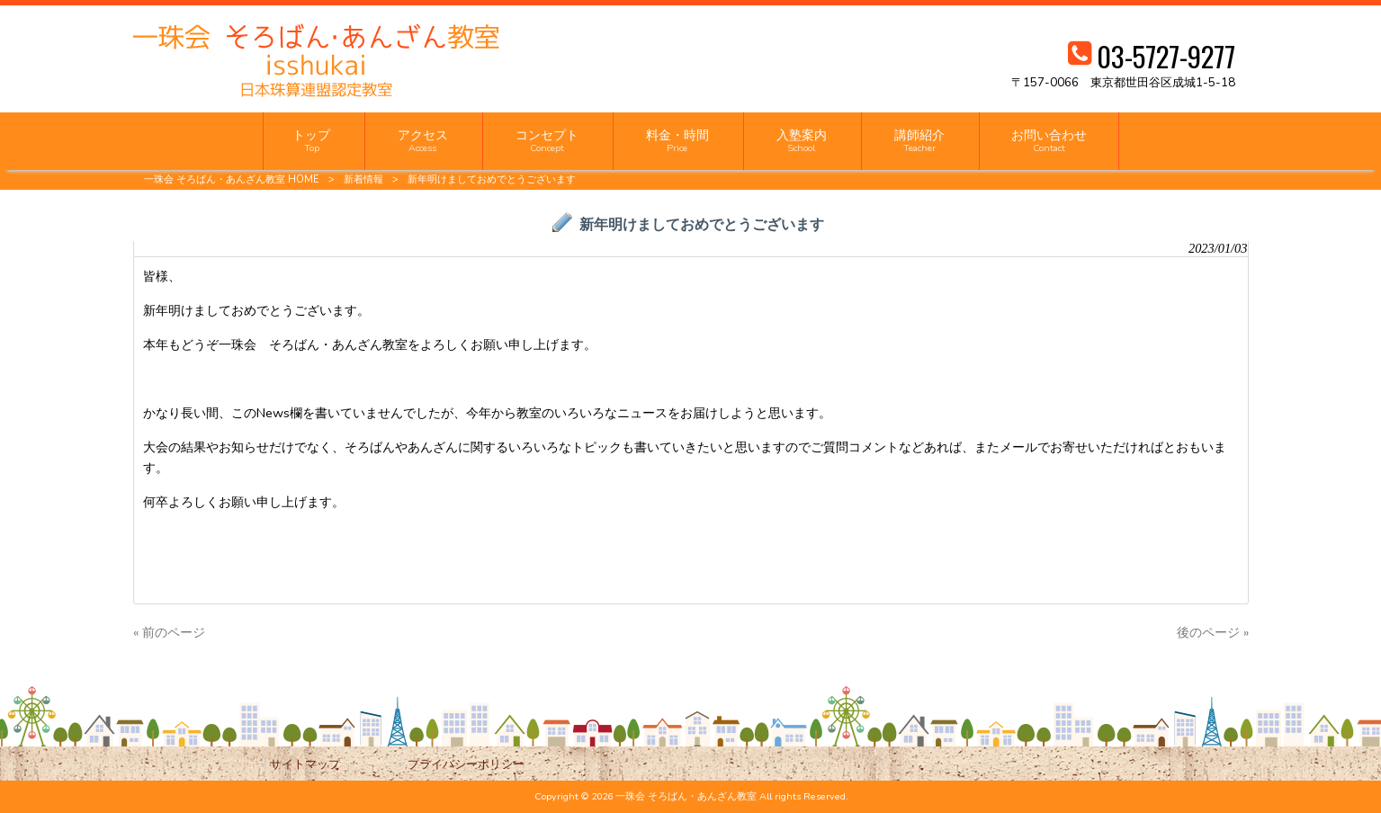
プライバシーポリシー (466, 764)
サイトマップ (305, 764)
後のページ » (1213, 632)
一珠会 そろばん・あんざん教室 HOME (231, 179)
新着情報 (363, 179)
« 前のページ (169, 632)
